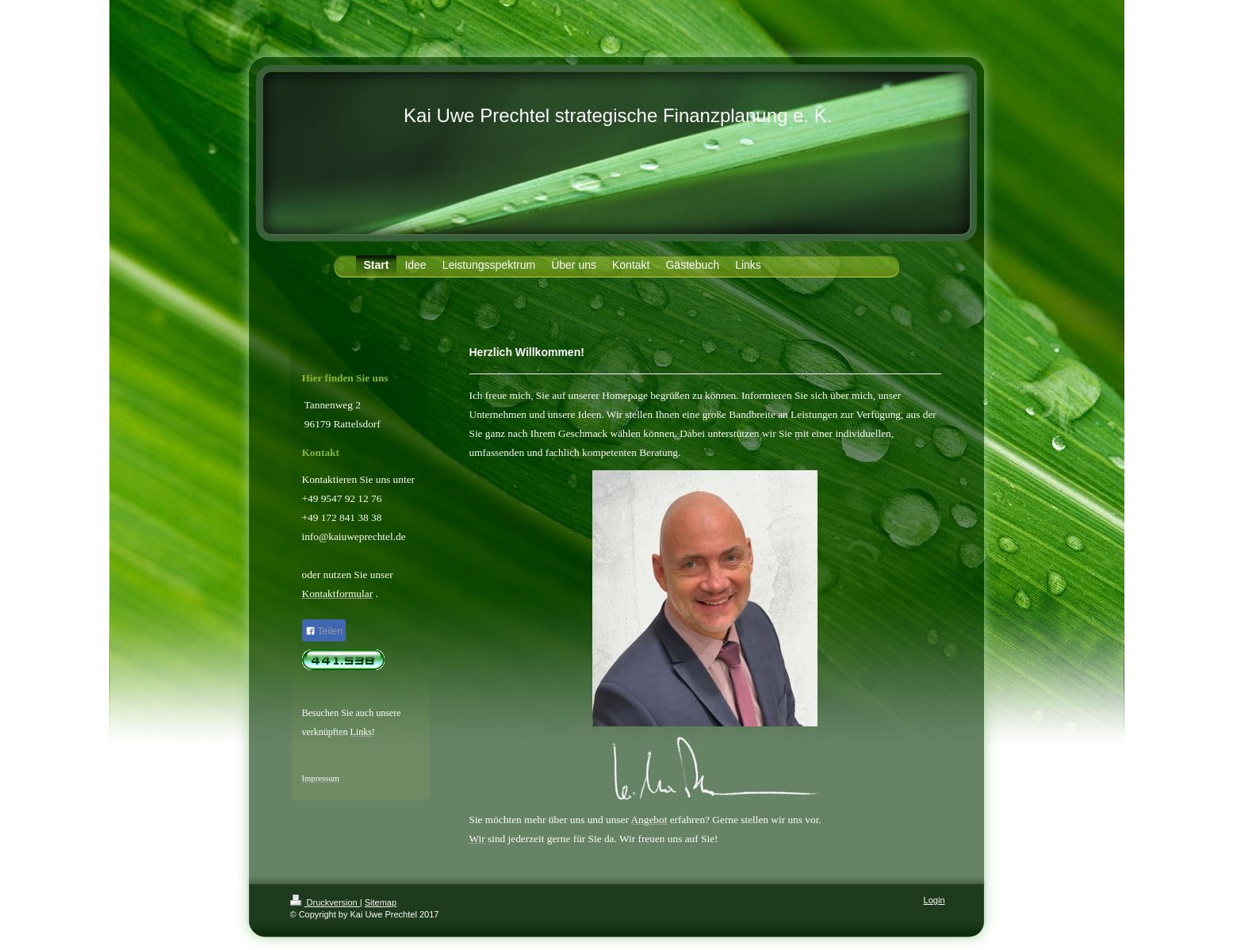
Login (934, 900)
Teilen (324, 631)
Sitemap (380, 902)
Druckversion (325, 902)
